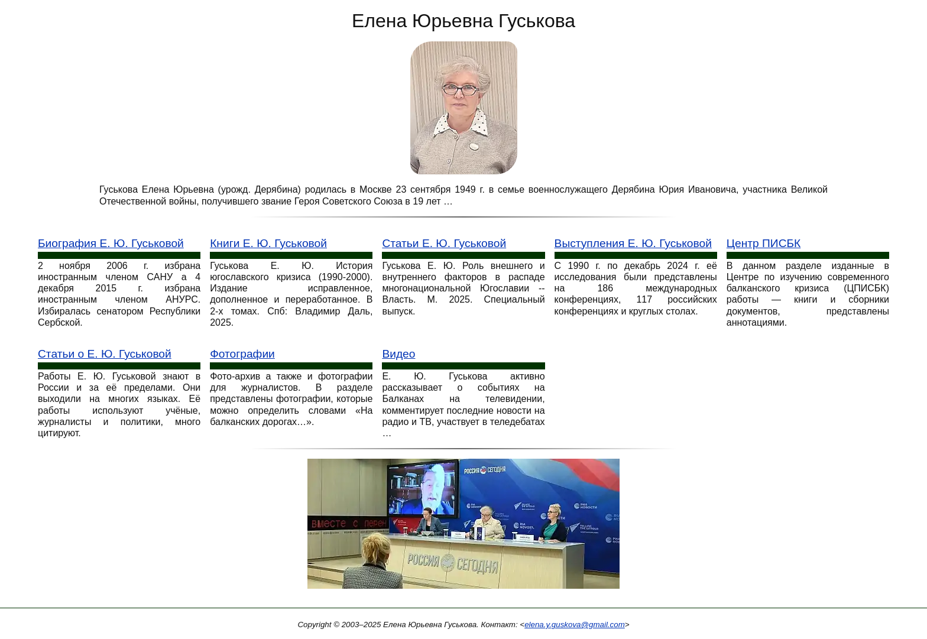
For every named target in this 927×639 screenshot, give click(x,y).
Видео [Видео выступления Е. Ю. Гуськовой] (398, 354)
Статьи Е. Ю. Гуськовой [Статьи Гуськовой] (444, 243)
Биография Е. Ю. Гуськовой (111, 243)
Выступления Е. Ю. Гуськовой (633, 243)
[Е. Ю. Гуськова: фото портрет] (463, 107)
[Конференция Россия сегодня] (463, 528)
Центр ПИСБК (763, 243)
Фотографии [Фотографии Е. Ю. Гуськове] (242, 354)
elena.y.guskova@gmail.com (574, 624)
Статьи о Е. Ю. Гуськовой (104, 354)
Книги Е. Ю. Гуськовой (268, 243)
